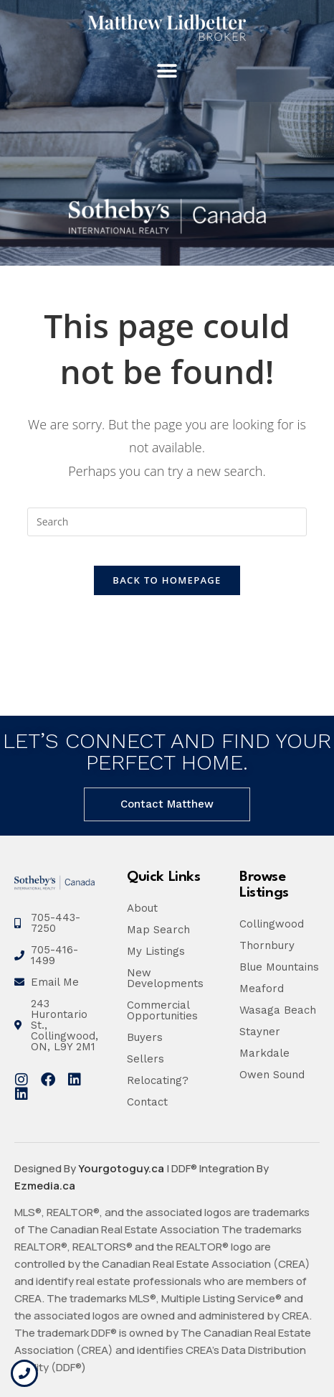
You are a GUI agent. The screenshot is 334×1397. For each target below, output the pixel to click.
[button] (167, 71)
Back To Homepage (167, 580)
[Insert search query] (167, 522)
